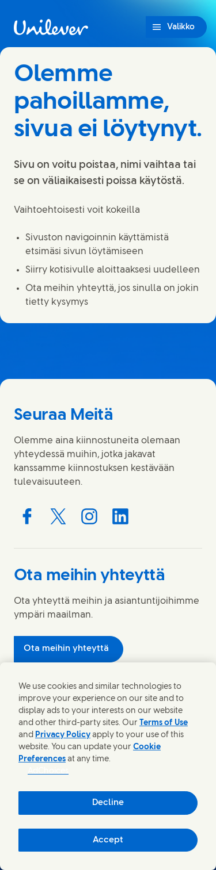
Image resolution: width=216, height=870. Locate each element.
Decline (108, 802)
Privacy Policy (62, 735)
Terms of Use (163, 723)
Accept (108, 840)
